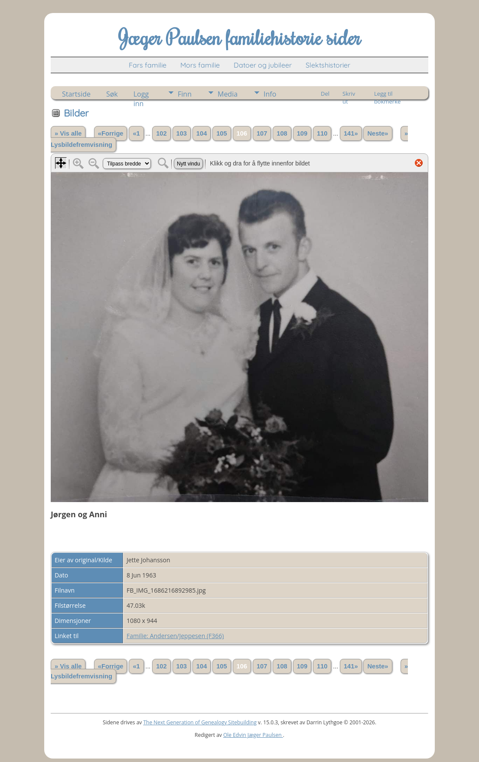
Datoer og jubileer (263, 65)
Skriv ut (348, 94)
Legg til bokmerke (387, 94)
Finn (185, 94)
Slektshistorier (328, 65)
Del (325, 93)
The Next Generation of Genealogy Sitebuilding (200, 722)
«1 (136, 133)
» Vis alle (68, 133)
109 (302, 133)
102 (161, 133)
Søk (112, 94)
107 (262, 133)
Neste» (377, 133)
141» (351, 133)
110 (322, 133)
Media (228, 94)
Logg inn (141, 94)
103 (181, 133)
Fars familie (147, 65)
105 (221, 133)
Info (270, 94)
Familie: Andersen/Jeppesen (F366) (175, 636)
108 (282, 133)
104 (201, 133)
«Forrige (111, 133)
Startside (76, 94)
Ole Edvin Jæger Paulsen (253, 735)
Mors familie (200, 65)
